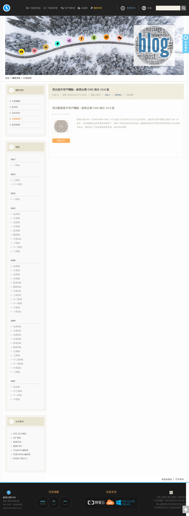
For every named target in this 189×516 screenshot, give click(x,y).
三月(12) (17, 291)
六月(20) (17, 339)
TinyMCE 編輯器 (20, 450)
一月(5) (16, 372)
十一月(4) (17, 303)
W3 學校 (17, 438)
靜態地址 (118, 95)
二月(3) (16, 243)
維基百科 (17, 442)
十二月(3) (17, 299)
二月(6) (16, 355)
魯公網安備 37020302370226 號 (171, 504)
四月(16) (17, 347)
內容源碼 (129, 95)
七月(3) (16, 274)
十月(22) (17, 368)
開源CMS (17, 446)
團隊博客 (16, 78)
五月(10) (17, 282)
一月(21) (17, 311)
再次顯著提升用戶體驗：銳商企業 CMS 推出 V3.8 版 (83, 108)
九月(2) (16, 214)
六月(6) (16, 226)
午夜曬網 (16, 101)
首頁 (7, 78)
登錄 (150, 8)
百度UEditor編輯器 (21, 454)
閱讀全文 (61, 140)
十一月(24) (18, 363)
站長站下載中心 (20, 458)
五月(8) (16, 230)
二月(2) (16, 180)
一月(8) (16, 251)
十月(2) (16, 399)
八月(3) (16, 218)
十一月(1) (17, 184)
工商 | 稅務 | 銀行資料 (166, 497)
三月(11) (17, 239)
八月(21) (17, 330)
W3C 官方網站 (20, 433)
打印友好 (180, 479)
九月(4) (16, 266)
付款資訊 (182, 497)
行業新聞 (16, 119)
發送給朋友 (167, 479)
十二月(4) (17, 391)
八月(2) (16, 270)
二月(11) (17, 295)
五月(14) (17, 343)
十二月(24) (18, 359)
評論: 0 (107, 95)
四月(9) (16, 234)
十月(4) (16, 307)
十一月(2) (17, 247)
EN (133, 8)
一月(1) (16, 165)
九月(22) (17, 326)
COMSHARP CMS (177, 507)
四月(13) (17, 287)
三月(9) (16, 351)
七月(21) (17, 335)
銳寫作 (15, 107)
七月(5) (16, 222)
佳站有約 (16, 113)
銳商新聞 (16, 125)
